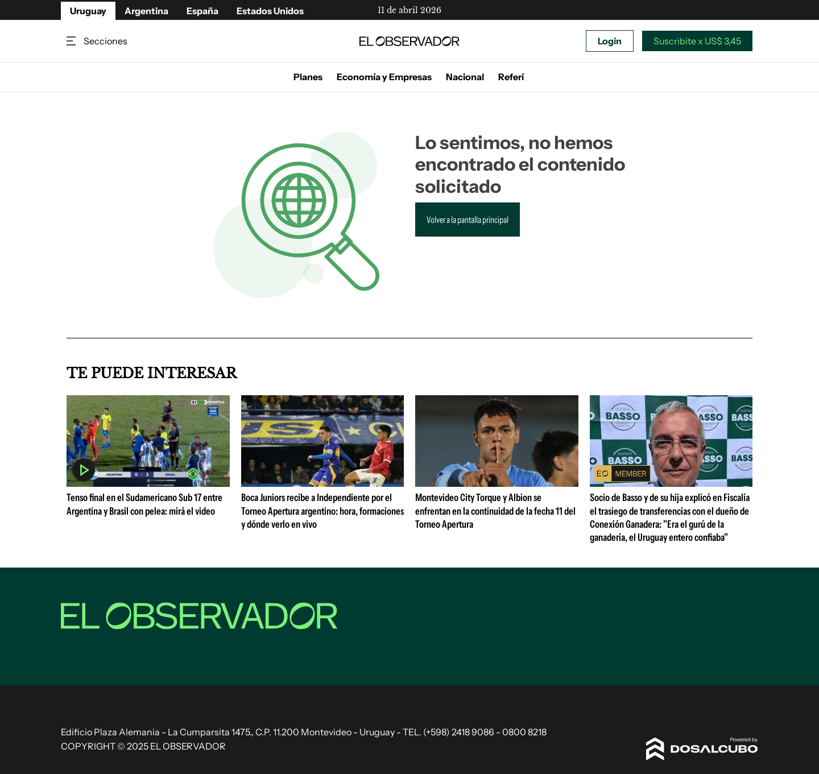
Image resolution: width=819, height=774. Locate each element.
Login (610, 41)
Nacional (465, 76)
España (202, 10)
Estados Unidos (270, 10)
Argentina (146, 10)
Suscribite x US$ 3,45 (697, 41)
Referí (511, 76)
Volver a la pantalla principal (467, 219)
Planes (307, 76)
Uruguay (88, 10)
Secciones (72, 41)
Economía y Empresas (384, 76)
